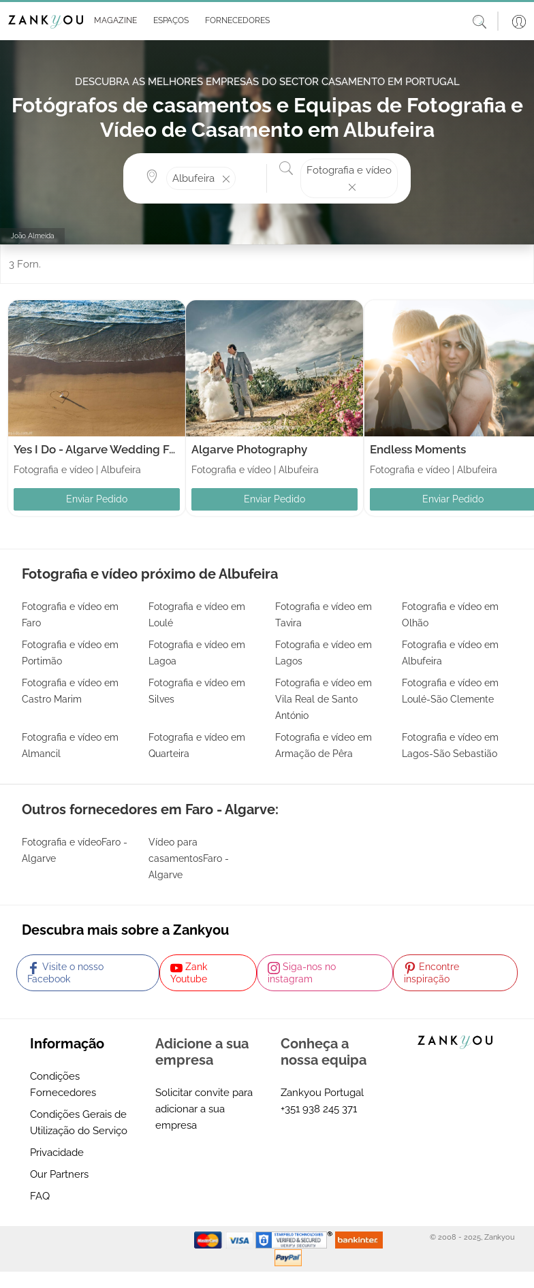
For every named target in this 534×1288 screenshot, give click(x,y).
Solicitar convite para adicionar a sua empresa (204, 1108)
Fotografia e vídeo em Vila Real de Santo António (323, 699)
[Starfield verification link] (295, 1240)
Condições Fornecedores (63, 1084)
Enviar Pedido (96, 499)
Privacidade (57, 1152)
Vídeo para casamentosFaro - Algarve (188, 858)
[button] (112, 21)
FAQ (40, 1196)
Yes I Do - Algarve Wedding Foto (100, 449)
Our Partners (59, 1174)
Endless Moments (418, 449)
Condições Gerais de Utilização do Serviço (78, 1122)
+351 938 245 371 (319, 1109)
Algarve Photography (249, 449)
